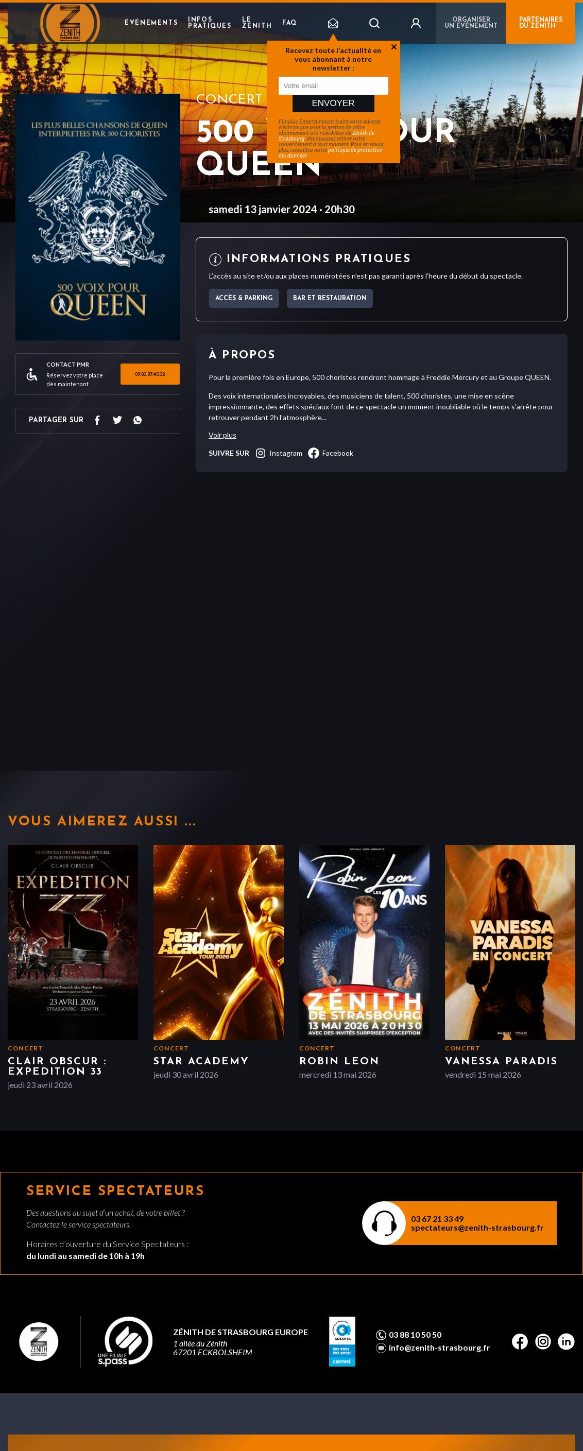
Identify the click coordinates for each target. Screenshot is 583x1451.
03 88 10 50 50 (415, 1334)
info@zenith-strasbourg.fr (439, 1347)
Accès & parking (244, 299)
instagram (278, 453)
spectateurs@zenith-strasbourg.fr (477, 1227)
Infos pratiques (209, 23)
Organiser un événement (471, 23)
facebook (330, 453)
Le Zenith (257, 23)
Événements (151, 23)
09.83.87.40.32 (150, 374)
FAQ (289, 23)
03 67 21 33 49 (437, 1218)
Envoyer (333, 103)
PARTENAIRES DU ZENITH (540, 23)
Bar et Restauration (330, 299)
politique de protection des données (331, 152)
